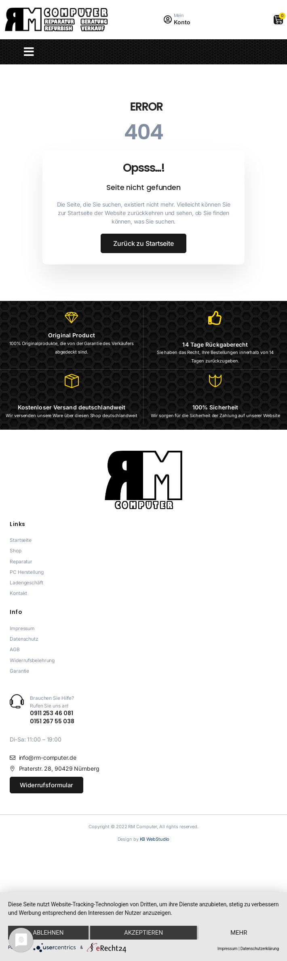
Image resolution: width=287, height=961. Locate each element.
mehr (238, 932)
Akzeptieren (143, 932)
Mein (179, 15)
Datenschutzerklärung (260, 948)
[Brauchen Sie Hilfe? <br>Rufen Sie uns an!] (17, 701)
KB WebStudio (155, 839)
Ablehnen (48, 932)
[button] (29, 51)
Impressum (227, 948)
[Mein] (168, 20)
